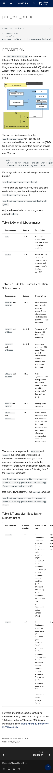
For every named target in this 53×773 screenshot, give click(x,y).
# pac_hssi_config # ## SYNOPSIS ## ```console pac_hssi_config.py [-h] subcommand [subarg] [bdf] (27, 33)
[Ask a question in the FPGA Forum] (48, 767)
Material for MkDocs (19, 763)
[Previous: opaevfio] (4, 754)
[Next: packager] (40, 754)
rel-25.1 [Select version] (22, 3)
